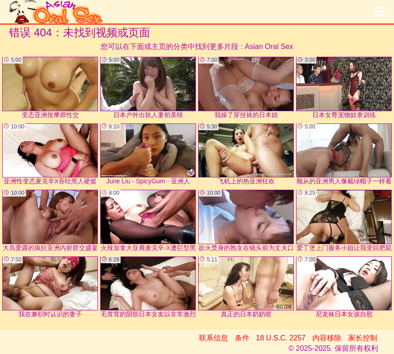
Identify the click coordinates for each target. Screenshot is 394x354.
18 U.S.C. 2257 (281, 338)
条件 (242, 338)
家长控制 (362, 338)
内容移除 (326, 338)
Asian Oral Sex (269, 46)
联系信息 (213, 338)
